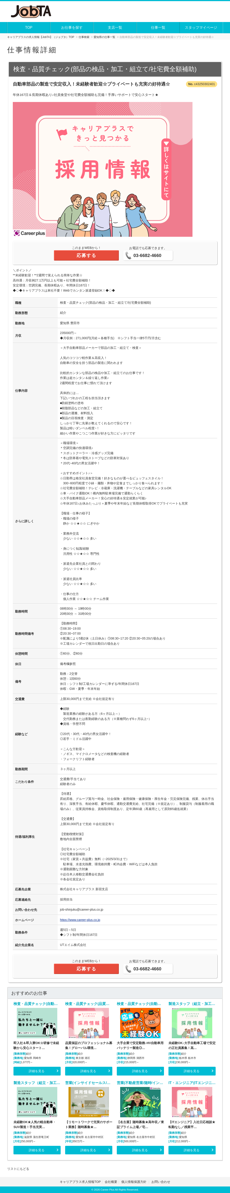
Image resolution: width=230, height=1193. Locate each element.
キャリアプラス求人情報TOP (80, 1182)
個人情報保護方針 (134, 1182)
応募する (86, 255)
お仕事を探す (72, 27)
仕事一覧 (158, 27)
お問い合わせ (160, 1182)
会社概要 (111, 1182)
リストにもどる (18, 1169)
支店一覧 (115, 27)
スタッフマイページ (201, 27)
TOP (29, 27)
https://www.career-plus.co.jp (80, 920)
